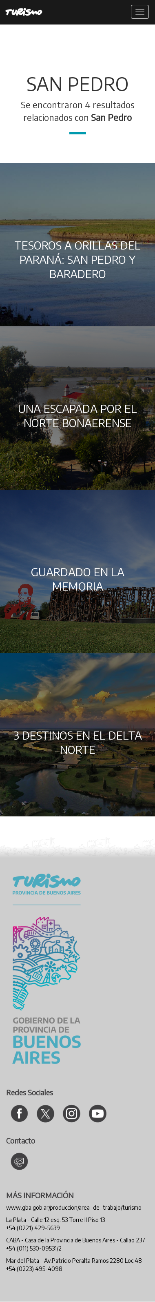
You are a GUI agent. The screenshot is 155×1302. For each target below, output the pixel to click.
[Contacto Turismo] (19, 1161)
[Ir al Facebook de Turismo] (19, 1113)
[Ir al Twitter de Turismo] (45, 1113)
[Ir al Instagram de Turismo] (71, 1113)
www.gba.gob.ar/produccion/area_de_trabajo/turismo (74, 1207)
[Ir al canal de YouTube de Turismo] (98, 1113)
